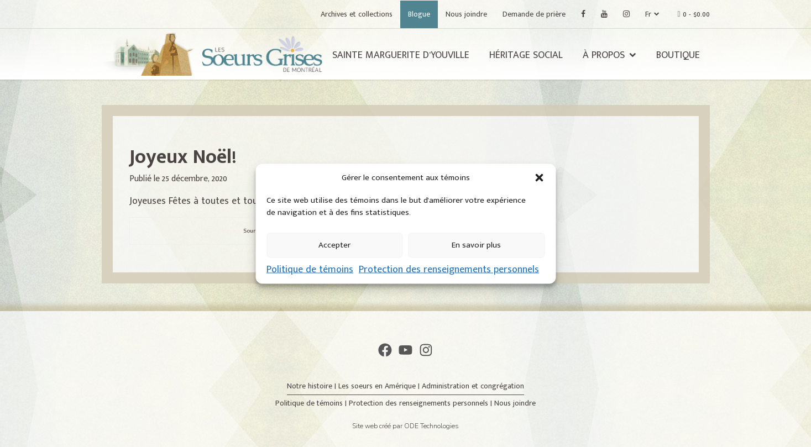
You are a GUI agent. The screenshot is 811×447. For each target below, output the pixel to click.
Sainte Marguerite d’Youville (400, 55)
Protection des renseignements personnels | (421, 403)
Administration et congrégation (473, 386)
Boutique (678, 55)
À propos (604, 55)
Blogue (419, 14)
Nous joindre (466, 14)
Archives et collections (357, 14)
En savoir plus (476, 245)
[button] (539, 177)
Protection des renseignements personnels (449, 269)
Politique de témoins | (312, 403)
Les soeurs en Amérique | (380, 386)
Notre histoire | (312, 386)
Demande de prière (534, 14)
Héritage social (526, 55)
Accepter (334, 245)
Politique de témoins (309, 269)
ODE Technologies (431, 426)
